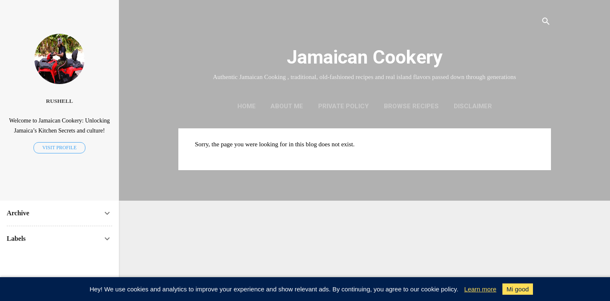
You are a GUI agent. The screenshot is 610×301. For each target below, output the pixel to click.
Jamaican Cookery (365, 57)
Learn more (480, 289)
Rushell (59, 101)
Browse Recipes (411, 106)
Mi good (518, 289)
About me (286, 106)
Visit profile (59, 147)
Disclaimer (473, 106)
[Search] (546, 23)
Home (246, 106)
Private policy (343, 106)
